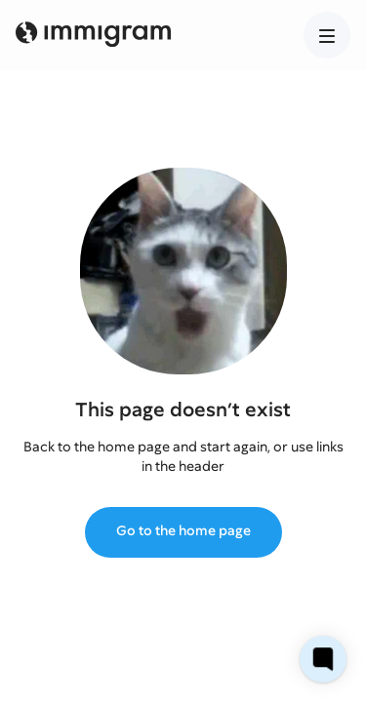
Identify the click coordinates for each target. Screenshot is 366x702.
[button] (327, 35)
